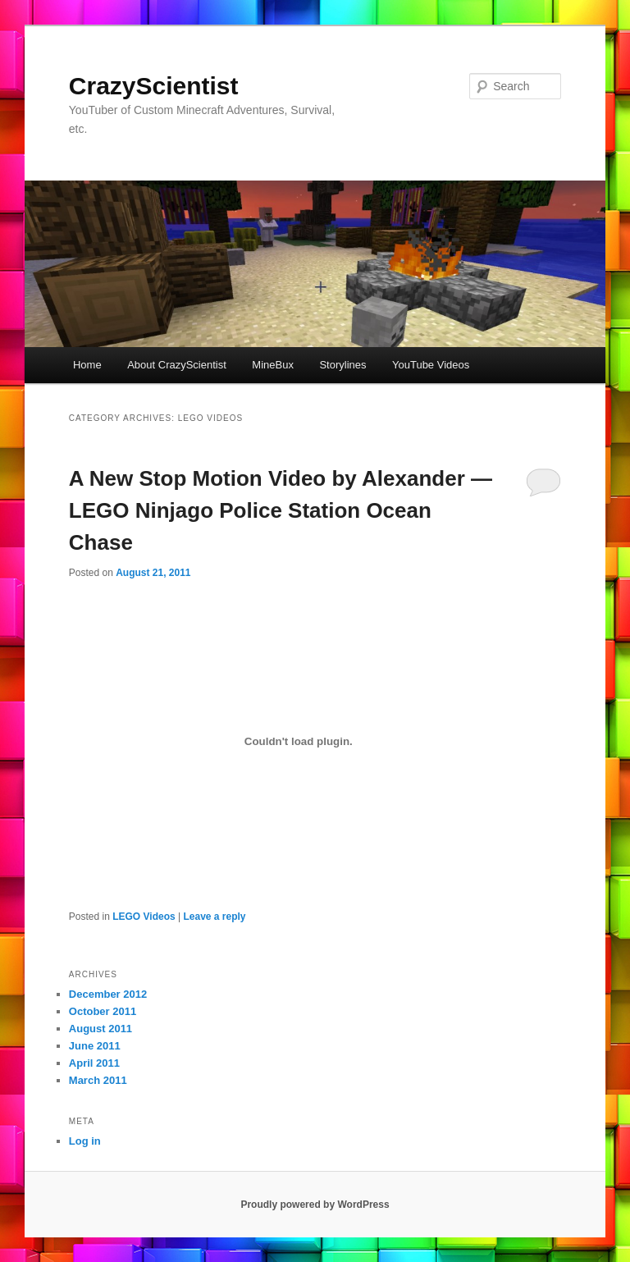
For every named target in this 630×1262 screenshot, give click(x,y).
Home (87, 365)
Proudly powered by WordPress (314, 1204)
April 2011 (94, 1063)
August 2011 (100, 1028)
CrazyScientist (154, 85)
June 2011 (95, 1046)
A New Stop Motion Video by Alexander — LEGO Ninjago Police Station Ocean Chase (280, 510)
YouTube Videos (430, 365)
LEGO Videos (143, 916)
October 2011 (102, 1011)
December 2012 (108, 994)
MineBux (273, 365)
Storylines (342, 365)
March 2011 (98, 1080)
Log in (85, 1141)
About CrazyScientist (176, 365)
